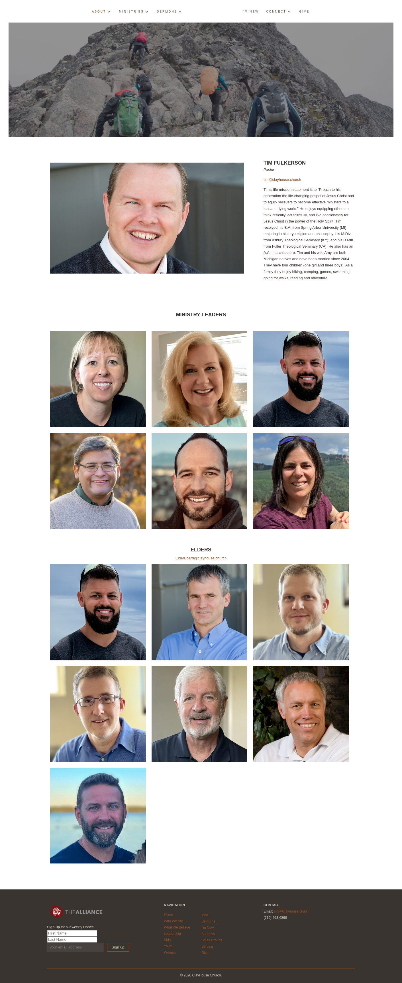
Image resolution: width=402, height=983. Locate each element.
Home (168, 915)
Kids (167, 940)
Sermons (167, 11)
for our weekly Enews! (70, 927)
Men (204, 915)
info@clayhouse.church (292, 911)
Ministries (131, 11)
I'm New (207, 928)
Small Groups (211, 940)
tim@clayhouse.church (282, 179)
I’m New (250, 11)
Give (304, 11)
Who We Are (173, 921)
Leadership (172, 934)
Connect (276, 11)
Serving (207, 946)
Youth (168, 946)
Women (170, 952)
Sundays (208, 934)
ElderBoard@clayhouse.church (201, 558)
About (99, 11)
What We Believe (177, 927)
